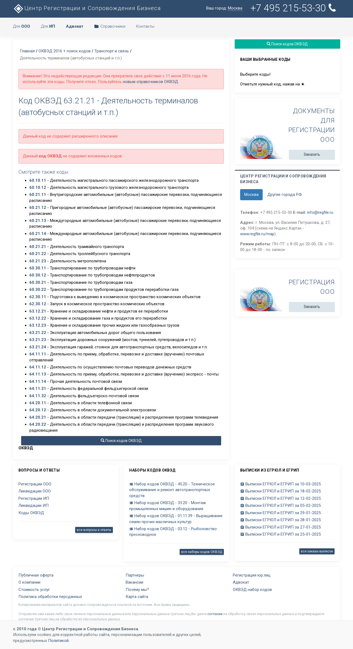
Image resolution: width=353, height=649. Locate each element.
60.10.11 (37, 180)
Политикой (58, 640)
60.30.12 (37, 275)
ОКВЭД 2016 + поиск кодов (65, 51)
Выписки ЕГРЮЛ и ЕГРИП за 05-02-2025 (280, 505)
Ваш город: (224, 8)
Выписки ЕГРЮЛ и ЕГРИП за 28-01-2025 (280, 519)
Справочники (109, 26)
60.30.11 (37, 268)
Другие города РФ (284, 194)
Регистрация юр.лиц (252, 575)
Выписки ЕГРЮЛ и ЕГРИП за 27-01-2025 (280, 527)
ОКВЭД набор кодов (252, 589)
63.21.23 (37, 339)
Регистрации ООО (34, 484)
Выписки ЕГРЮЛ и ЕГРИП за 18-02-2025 (280, 491)
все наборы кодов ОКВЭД (201, 552)
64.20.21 (37, 417)
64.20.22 (37, 424)
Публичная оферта (35, 575)
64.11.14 (37, 381)
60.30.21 (37, 282)
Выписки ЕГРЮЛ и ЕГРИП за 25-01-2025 (280, 534)
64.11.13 (37, 374)
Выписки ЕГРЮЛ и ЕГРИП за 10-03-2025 (280, 484)
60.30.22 (37, 289)
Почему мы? (137, 589)
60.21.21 (37, 246)
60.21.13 (37, 220)
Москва (251, 194)
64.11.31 (37, 388)
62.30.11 (37, 296)
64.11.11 (37, 354)
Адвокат (241, 582)
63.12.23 (37, 325)
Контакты (145, 26)
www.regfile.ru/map (257, 233)
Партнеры (135, 575)
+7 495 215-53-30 (293, 8)
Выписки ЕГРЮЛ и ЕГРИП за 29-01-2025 (280, 512)
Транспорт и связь (111, 51)
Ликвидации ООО (34, 491)
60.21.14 (37, 233)
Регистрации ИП (33, 498)
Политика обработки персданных (50, 596)
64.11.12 (37, 367)
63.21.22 (37, 332)
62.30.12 (37, 303)
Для (21, 26)
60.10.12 (37, 187)
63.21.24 (37, 347)
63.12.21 (37, 311)
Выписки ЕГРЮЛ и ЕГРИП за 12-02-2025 (280, 498)
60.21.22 (37, 253)
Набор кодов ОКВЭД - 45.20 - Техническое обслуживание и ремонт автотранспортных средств (172, 490)
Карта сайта (137, 596)
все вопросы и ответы (94, 530)
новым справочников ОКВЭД (150, 81)
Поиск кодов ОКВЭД (121, 440)
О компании (29, 582)
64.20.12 (37, 410)
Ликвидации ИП (33, 505)
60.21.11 (37, 194)
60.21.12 (37, 207)
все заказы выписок (317, 551)
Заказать (312, 154)
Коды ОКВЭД (31, 512)
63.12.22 (37, 318)
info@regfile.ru (320, 212)
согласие (214, 614)
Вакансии (134, 582)
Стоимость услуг (34, 589)
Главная (27, 51)
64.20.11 (37, 402)
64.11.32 (37, 395)
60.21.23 (37, 261)
